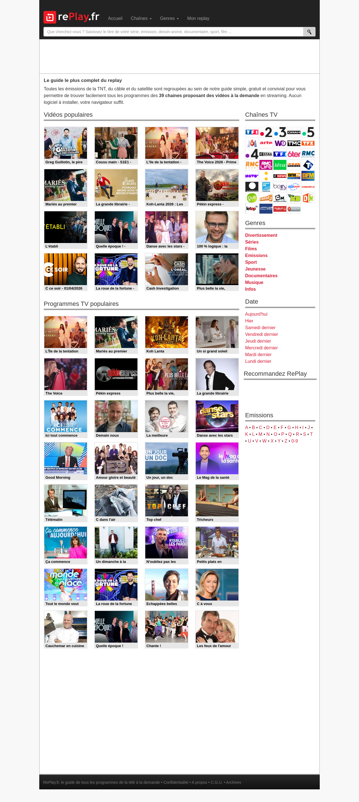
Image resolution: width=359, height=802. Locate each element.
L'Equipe (308, 187)
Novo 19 (252, 176)
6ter (294, 154)
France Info (266, 176)
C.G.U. (217, 782)
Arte (266, 143)
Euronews (252, 187)
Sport (251, 262)
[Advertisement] (179, 56)
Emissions (256, 255)
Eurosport (294, 187)
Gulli (252, 198)
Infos (250, 289)
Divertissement (261, 235)
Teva (280, 165)
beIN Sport (280, 187)
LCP (266, 208)
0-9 (294, 441)
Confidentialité (176, 782)
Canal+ (294, 132)
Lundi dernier (258, 361)
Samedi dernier (260, 327)
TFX (308, 143)
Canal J (266, 198)
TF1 (252, 132)
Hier (249, 320)
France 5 (308, 132)
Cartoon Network (280, 198)
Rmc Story (252, 165)
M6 (252, 143)
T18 (308, 165)
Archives (233, 782)
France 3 (280, 132)
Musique (254, 282)
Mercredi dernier (261, 347)
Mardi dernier (258, 354)
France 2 (266, 132)
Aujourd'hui (256, 314)
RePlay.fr (51, 782)
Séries (252, 242)
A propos (199, 782)
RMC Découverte (308, 154)
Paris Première (294, 165)
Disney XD (294, 198)
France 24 (266, 187)
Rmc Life (266, 165)
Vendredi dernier (261, 334)
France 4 (252, 154)
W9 (280, 143)
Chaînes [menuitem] (141, 18)
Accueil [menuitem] (115, 18)
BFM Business (308, 176)
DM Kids (308, 198)
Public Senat (280, 208)
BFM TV (294, 176)
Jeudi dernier (258, 341)
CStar (266, 154)
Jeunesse (255, 269)
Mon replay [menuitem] (198, 18)
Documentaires (261, 275)
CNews (280, 176)
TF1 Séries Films (280, 154)
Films (251, 248)
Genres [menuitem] (169, 18)
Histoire (294, 208)
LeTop (252, 208)
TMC (294, 143)
